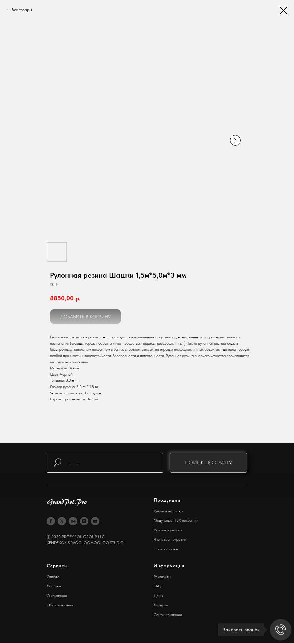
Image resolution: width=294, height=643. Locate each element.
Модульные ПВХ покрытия (175, 520)
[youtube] (95, 521)
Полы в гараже (166, 549)
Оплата (53, 576)
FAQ (157, 586)
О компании (57, 595)
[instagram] (84, 521)
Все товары (22, 9)
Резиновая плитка (168, 511)
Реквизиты (162, 576)
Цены (158, 595)
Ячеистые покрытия (170, 539)
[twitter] (62, 521)
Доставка (54, 586)
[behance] (73, 521)
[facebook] (51, 521)
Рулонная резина (168, 530)
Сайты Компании (168, 614)
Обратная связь (60, 605)
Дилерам (161, 605)
